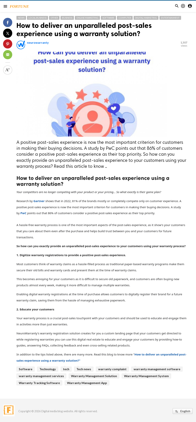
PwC (23, 213)
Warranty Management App (87, 383)
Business (67, 17)
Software (108, 17)
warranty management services (41, 376)
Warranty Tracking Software (39, 383)
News (21, 17)
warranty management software (157, 369)
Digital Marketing (146, 17)
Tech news (83, 369)
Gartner (39, 201)
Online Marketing (87, 17)
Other (54, 17)
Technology (47, 369)
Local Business (38, 17)
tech (66, 369)
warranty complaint (112, 369)
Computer (124, 17)
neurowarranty (38, 42)
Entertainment (170, 17)
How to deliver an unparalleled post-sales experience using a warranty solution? (84, 29)
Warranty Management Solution (94, 376)
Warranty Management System (146, 376)
